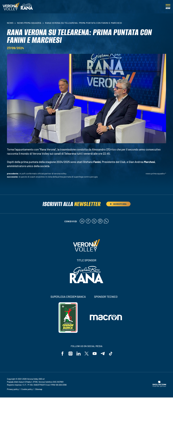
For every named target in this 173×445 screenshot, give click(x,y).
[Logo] (11, 7)
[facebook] (88, 221)
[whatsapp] (106, 221)
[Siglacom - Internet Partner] (159, 386)
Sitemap (38, 389)
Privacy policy (13, 389)
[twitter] (94, 221)
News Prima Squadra (29, 23)
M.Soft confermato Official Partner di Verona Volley (42, 173)
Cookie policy (27, 389)
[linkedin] (82, 221)
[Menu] (168, 6)
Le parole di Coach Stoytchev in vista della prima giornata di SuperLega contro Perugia (58, 176)
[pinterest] (100, 221)
